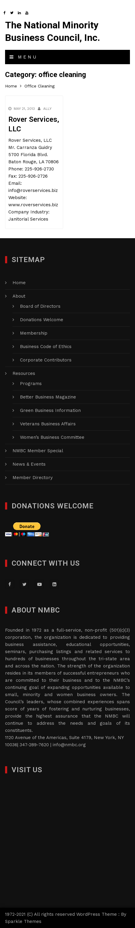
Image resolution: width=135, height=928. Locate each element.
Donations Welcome (41, 319)
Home (19, 282)
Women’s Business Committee (52, 437)
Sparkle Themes (23, 921)
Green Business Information (50, 410)
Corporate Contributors (46, 360)
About (19, 296)
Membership (33, 333)
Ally (47, 109)
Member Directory (33, 477)
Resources (24, 373)
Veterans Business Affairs (48, 424)
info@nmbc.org (69, 744)
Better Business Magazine (48, 397)
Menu (24, 57)
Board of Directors (40, 306)
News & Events (29, 464)
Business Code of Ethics (46, 346)
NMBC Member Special (38, 450)
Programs (31, 383)
